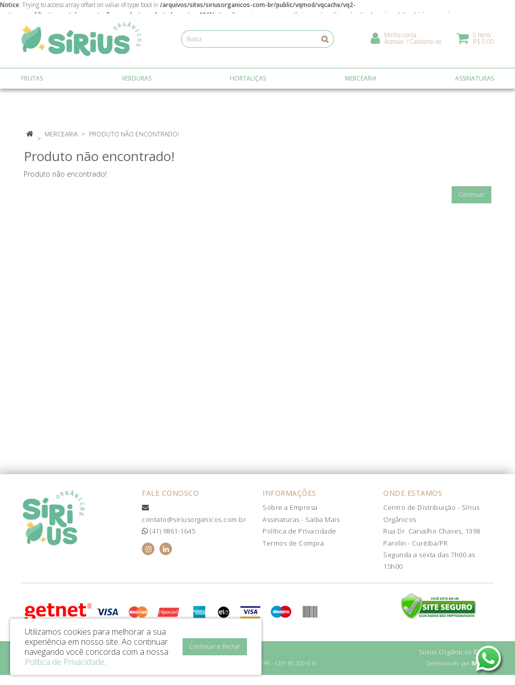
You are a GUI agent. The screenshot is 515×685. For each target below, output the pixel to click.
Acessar (394, 43)
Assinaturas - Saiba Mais (301, 519)
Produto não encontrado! (134, 134)
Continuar (471, 194)
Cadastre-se (425, 43)
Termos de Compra (293, 543)
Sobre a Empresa (290, 507)
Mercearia (61, 134)
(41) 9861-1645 (168, 531)
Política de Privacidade (299, 531)
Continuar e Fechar (214, 646)
